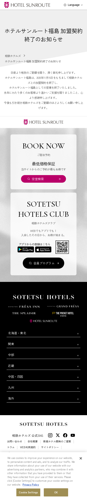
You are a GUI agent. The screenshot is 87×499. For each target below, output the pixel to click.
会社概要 (33, 441)
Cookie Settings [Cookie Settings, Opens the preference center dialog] (28, 492)
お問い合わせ (14, 441)
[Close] (80, 458)
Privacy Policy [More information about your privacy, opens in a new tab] (31, 484)
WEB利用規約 (28, 447)
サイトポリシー (50, 447)
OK (56, 492)
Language (74, 4)
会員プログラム (44, 263)
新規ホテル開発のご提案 (57, 441)
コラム (11, 447)
